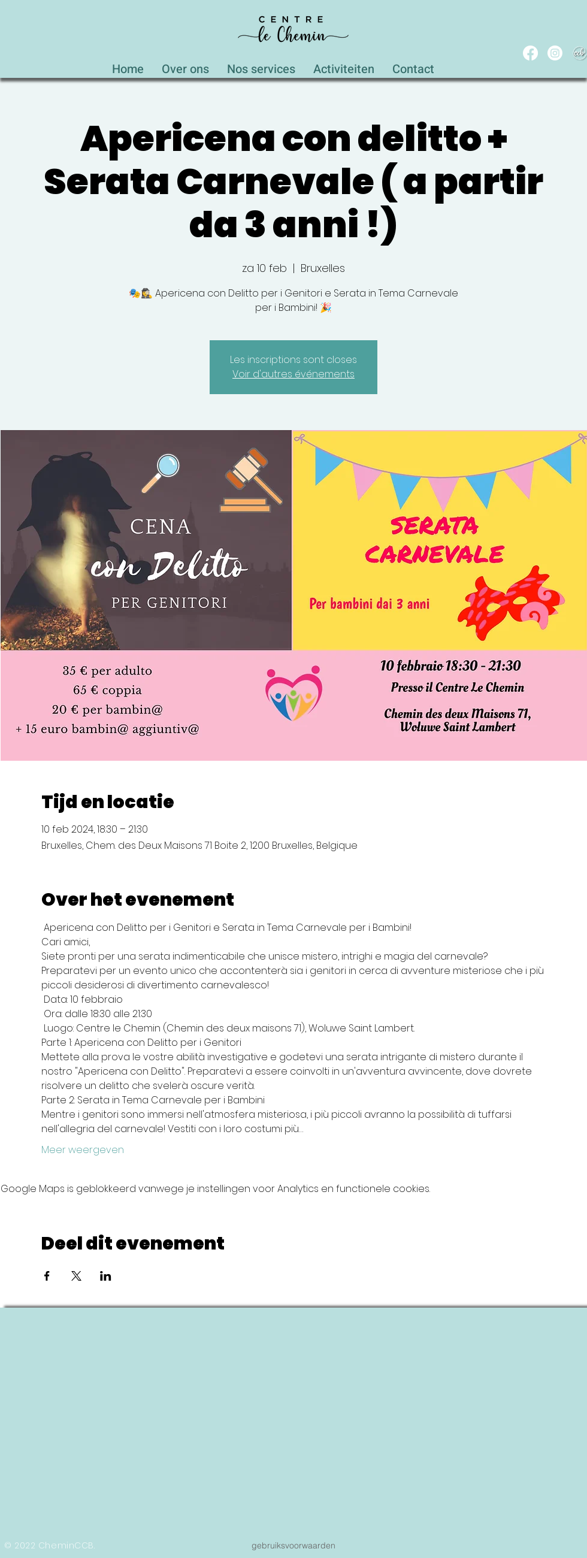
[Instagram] (554, 53)
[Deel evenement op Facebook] (47, 1276)
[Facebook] (530, 53)
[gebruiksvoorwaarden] (293, 1545)
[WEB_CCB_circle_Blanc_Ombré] (579, 53)
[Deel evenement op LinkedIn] (105, 1276)
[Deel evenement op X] (76, 1276)
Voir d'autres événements (293, 374)
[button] (261, 66)
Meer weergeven (82, 1150)
